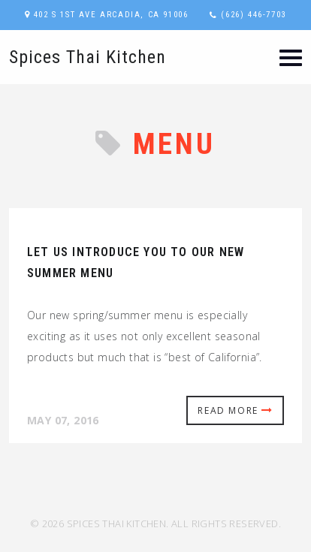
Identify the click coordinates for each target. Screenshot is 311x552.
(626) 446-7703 (253, 15)
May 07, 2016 (63, 420)
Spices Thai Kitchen (87, 57)
